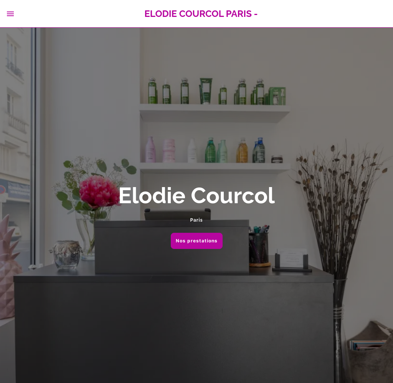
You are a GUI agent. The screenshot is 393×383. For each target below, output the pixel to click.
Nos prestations (197, 241)
